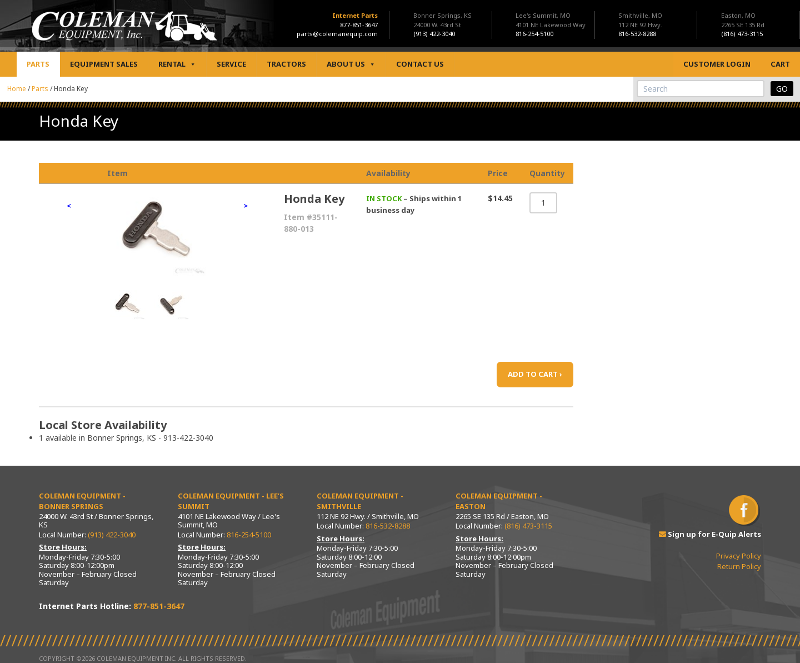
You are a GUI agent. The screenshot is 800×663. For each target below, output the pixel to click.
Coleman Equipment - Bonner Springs (82, 501)
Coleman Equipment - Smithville (360, 501)
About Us (351, 64)
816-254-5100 (249, 535)
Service (231, 64)
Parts (38, 64)
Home (16, 88)
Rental (177, 64)
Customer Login (717, 64)
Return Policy (739, 566)
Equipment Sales (104, 64)
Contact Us (420, 64)
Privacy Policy (738, 556)
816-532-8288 (388, 526)
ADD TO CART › (535, 374)
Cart (780, 64)
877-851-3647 (359, 25)
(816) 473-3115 (528, 526)
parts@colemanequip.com (337, 33)
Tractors (286, 64)
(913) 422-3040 (112, 535)
